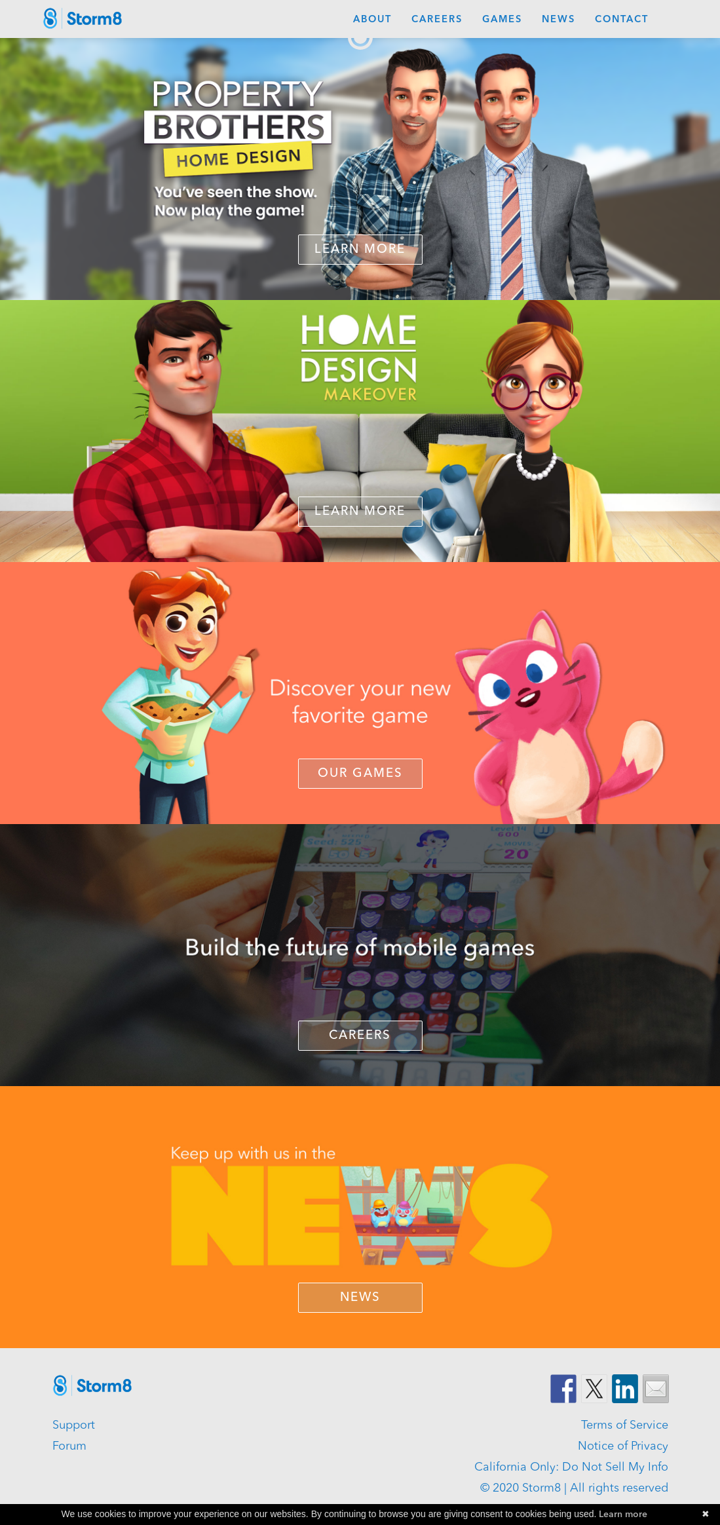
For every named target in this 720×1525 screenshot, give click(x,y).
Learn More (360, 250)
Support (73, 1425)
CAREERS (360, 1036)
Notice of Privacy (623, 1446)
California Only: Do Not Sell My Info (571, 1467)
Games (502, 20)
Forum (69, 1446)
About (372, 20)
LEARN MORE (360, 512)
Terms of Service (624, 1425)
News (558, 20)
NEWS (360, 1298)
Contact (622, 20)
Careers (437, 20)
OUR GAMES (360, 774)
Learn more (623, 1514)
